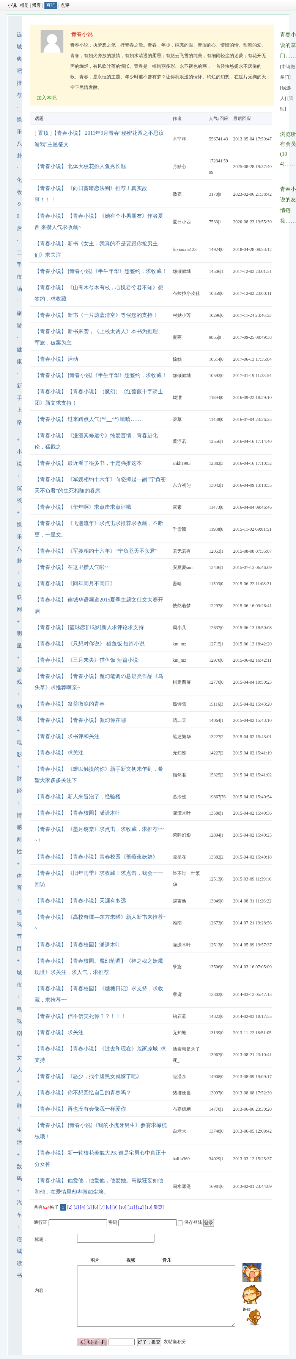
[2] (69, 1207)
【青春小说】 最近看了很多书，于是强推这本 (88, 463)
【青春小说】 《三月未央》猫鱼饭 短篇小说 (86, 660)
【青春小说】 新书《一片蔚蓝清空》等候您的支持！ (96, 315)
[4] (82, 1207)
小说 (12, 5)
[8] (108, 1207)
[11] (131, 1207)
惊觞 (177, 359)
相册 (24, 5)
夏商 (177, 337)
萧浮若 (179, 441)
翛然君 (179, 775)
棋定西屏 (182, 682)
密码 (112, 1222)
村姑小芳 (182, 315)
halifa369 (181, 1158)
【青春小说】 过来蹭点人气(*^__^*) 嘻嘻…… (88, 419)
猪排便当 (182, 1093)
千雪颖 (179, 529)
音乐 (167, 1260)
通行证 (40, 1222)
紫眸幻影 (182, 835)
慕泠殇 (179, 797)
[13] (148, 1207)
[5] (89, 1207)
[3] (76, 1207)
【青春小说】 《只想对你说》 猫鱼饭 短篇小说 (90, 644)
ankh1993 (182, 463)
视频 (130, 1260)
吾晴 (177, 583)
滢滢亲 (179, 1076)
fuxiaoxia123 (185, 249)
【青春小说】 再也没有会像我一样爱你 (80, 1109)
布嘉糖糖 (182, 1109)
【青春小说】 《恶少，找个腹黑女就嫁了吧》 (88, 1076)
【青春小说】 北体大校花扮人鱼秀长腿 (80, 166)
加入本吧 (47, 98)
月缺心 (179, 166)
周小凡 (179, 627)
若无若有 (182, 551)
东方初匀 (182, 485)
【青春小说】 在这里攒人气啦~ (71, 567)
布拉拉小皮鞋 (186, 293)
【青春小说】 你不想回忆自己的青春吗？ (83, 1093)
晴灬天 (179, 720)
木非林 (179, 139)
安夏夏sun (183, 567)
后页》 (160, 1207)
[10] (122, 1207)
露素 (177, 507)
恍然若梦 (182, 605)
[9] (115, 1207)
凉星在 (179, 857)
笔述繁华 (182, 736)
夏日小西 (182, 221)
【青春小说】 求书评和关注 (67, 736)
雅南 (177, 923)
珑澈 (177, 397)
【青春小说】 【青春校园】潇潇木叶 (78, 813)
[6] (95, 1207)
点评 (64, 5)
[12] (139, 1207)
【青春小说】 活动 (57, 359)
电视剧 (19, 1021)
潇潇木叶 (182, 813)
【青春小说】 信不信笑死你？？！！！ (80, 1016)
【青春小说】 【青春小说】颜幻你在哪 (80, 720)
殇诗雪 (179, 704)
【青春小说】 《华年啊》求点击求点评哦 (83, 507)
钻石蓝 (179, 1016)
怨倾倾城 (182, 271)
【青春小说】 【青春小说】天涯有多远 (80, 901)
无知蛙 (179, 753)
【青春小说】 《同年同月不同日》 (75, 583)
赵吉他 (179, 901)
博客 (36, 5)
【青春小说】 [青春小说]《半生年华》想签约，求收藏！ (101, 271)
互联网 (19, 597)
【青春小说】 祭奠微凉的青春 (70, 704)
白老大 (179, 1131)
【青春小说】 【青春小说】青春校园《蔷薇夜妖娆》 (96, 857)
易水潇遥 (182, 1186)
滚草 (177, 419)
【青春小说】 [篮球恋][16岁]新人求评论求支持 (89, 627)
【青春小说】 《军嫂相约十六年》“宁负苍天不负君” (96, 551)
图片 (94, 1260)
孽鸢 (177, 966)
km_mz (179, 644)
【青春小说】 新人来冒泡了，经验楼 (78, 797)
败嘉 (177, 194)
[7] (102, 1207)
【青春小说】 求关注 (59, 753)
